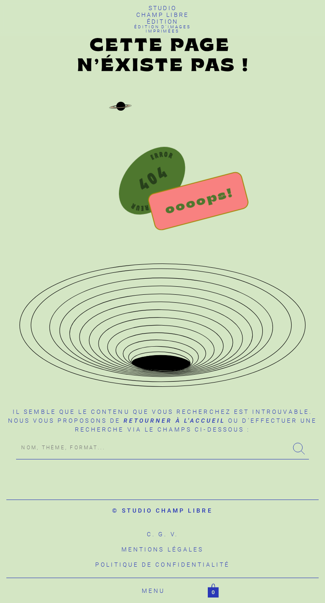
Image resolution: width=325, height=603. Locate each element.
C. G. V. (162, 534)
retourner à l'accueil (174, 420)
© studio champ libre (162, 510)
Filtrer (186, 590)
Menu (153, 590)
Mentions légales (162, 549)
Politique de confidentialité (162, 564)
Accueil (119, 590)
